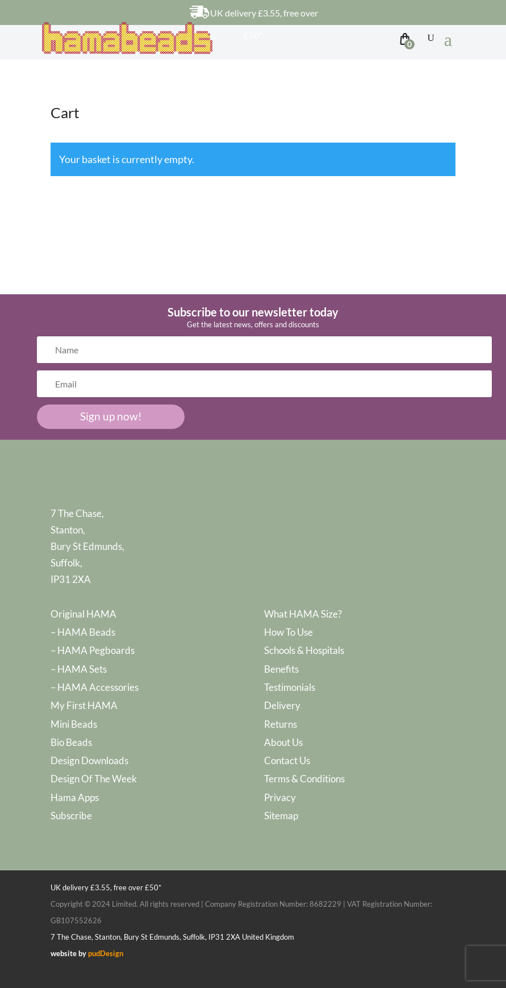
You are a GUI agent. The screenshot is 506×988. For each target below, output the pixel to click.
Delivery (282, 705)
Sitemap (281, 816)
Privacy (280, 797)
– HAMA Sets (79, 669)
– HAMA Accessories (95, 687)
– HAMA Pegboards (93, 650)
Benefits (281, 669)
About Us (283, 742)
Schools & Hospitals (304, 650)
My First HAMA (84, 705)
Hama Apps (75, 797)
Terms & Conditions (304, 779)
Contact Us (287, 760)
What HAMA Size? (303, 614)
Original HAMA (83, 614)
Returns (280, 724)
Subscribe (71, 816)
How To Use (288, 632)
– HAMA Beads (83, 632)
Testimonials (289, 687)
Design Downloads (89, 760)
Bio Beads (71, 742)
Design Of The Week (94, 779)
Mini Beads (74, 724)
